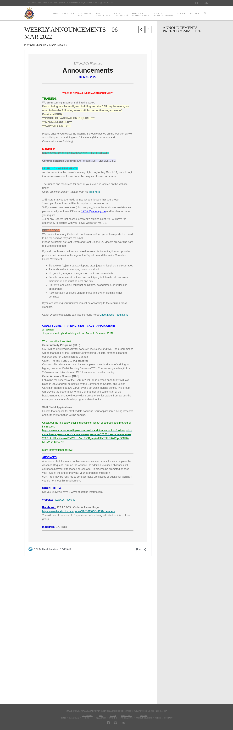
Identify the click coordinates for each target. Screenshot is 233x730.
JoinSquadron (100, 717)
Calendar (74, 718)
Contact (168, 718)
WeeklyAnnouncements (144, 717)
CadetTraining (113, 717)
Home (63, 718)
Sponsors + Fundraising (127, 717)
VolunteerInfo (87, 717)
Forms (158, 718)
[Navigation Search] (205, 13)
